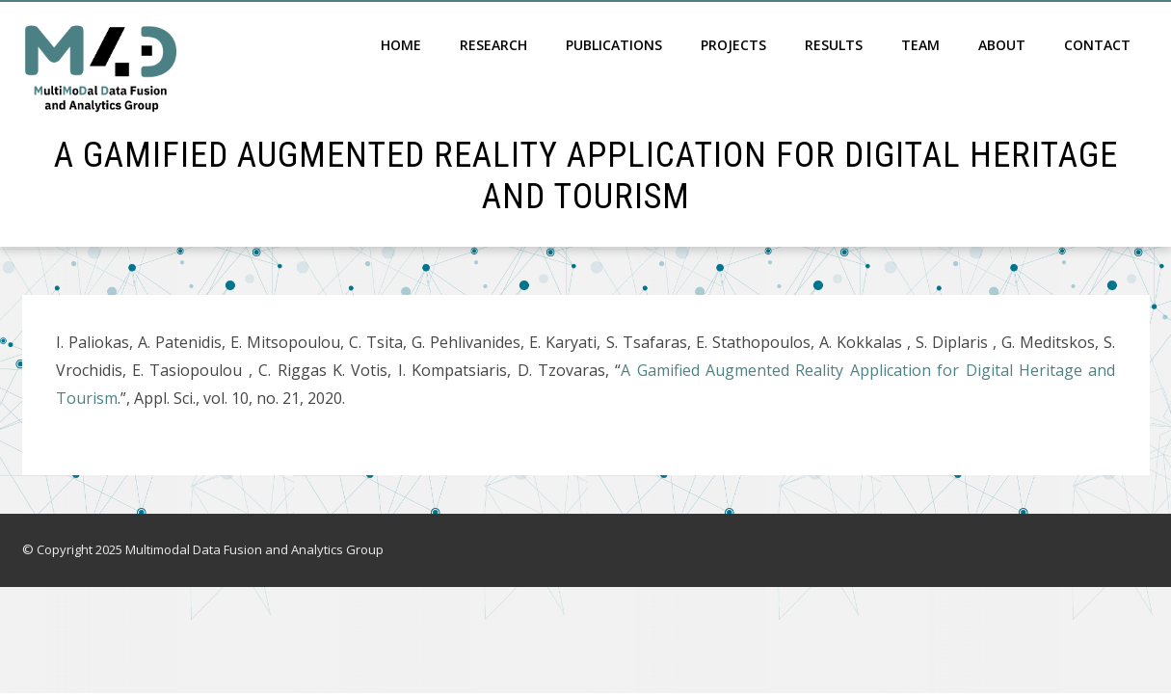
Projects (733, 45)
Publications (614, 45)
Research (493, 45)
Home (401, 45)
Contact (1097, 45)
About (1001, 45)
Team (920, 45)
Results (834, 45)
